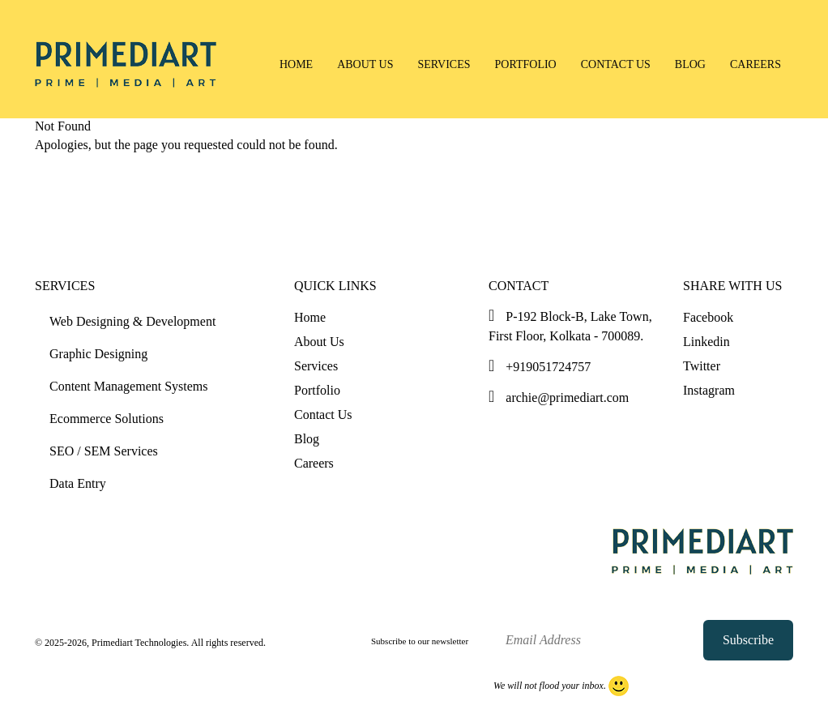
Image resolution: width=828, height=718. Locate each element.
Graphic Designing (98, 354)
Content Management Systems (128, 386)
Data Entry (77, 483)
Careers (755, 64)
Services (444, 64)
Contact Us (616, 64)
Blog (690, 64)
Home (296, 64)
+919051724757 (540, 367)
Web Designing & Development (132, 321)
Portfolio (526, 64)
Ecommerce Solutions (106, 418)
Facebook (708, 317)
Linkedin (706, 341)
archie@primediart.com (559, 397)
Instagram (709, 390)
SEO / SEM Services (103, 451)
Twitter (701, 366)
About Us (365, 64)
